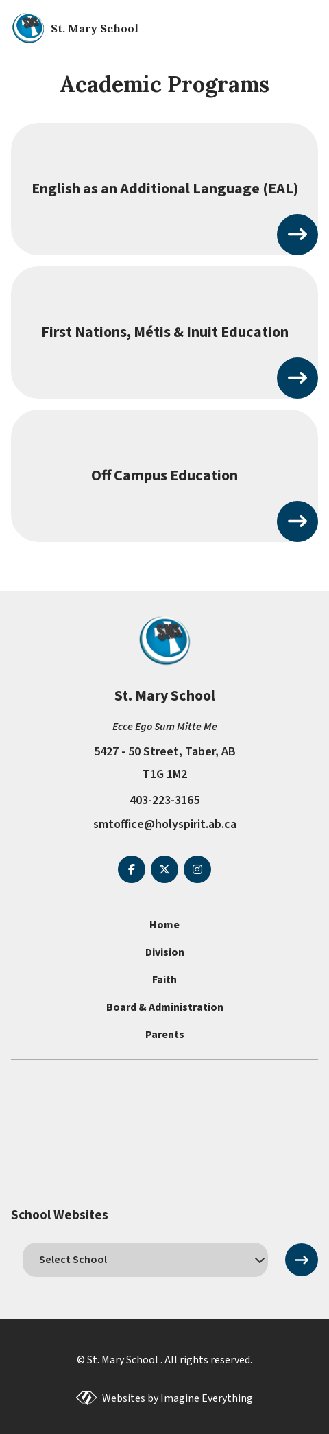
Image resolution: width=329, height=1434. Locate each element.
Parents (164, 1034)
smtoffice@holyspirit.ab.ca (164, 824)
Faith (164, 979)
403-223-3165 (164, 800)
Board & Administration (164, 1007)
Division (164, 952)
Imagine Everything (206, 1398)
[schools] (145, 1260)
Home (164, 924)
